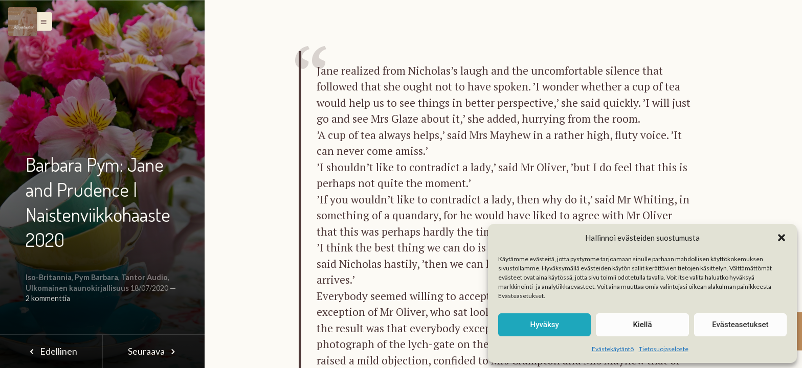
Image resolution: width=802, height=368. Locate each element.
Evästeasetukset (740, 324)
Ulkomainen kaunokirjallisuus (77, 288)
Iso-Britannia (49, 277)
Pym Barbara (96, 277)
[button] (781, 238)
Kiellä (642, 324)
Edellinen (51, 351)
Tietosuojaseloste (663, 349)
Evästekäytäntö (613, 349)
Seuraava (153, 351)
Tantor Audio (144, 277)
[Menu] (22, 21)
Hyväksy (544, 324)
